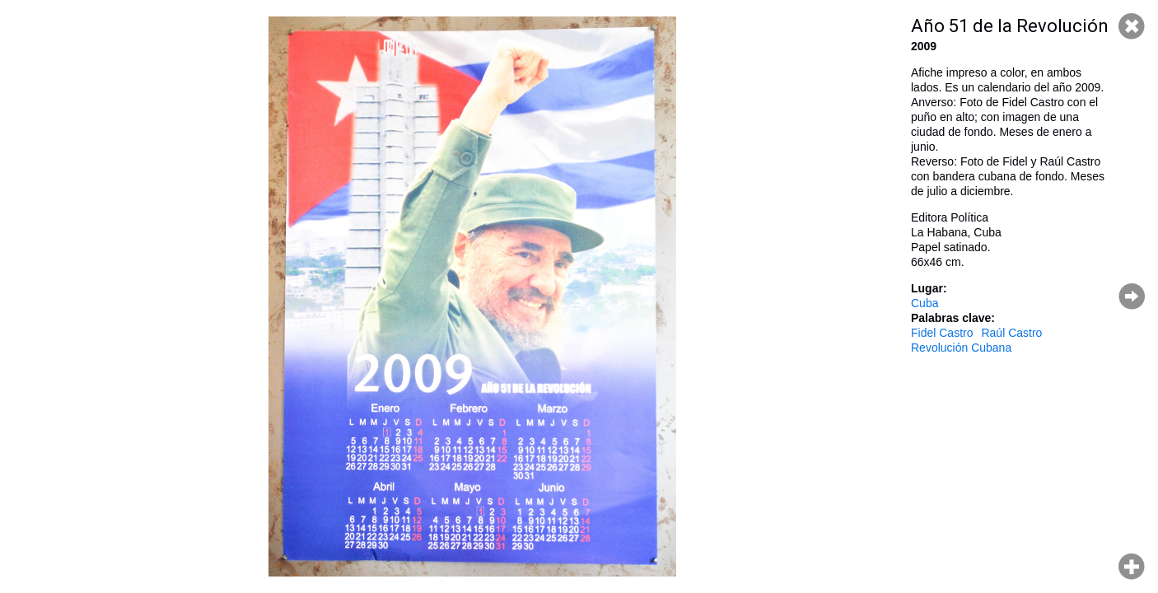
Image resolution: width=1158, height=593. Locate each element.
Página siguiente (1132, 296)
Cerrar (1132, 26)
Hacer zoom (1132, 567)
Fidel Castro (942, 332)
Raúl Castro (1011, 332)
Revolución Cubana (961, 347)
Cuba (924, 303)
